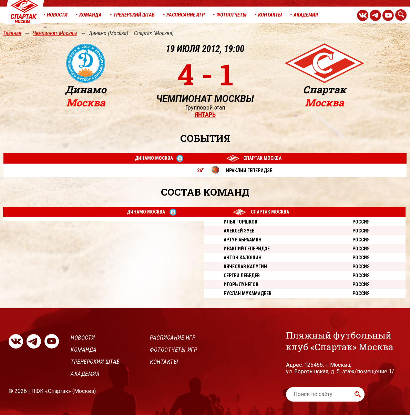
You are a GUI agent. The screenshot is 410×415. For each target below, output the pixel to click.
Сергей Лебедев (242, 275)
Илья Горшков (240, 222)
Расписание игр (172, 337)
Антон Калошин (243, 257)
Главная (12, 33)
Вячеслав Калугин (245, 266)
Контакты (164, 361)
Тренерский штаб (95, 361)
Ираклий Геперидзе (247, 248)
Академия (85, 373)
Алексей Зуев (239, 231)
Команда (84, 349)
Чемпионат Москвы (55, 33)
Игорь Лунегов (241, 284)
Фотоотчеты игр (173, 349)
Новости (83, 337)
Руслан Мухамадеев (247, 293)
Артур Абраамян (243, 239)
